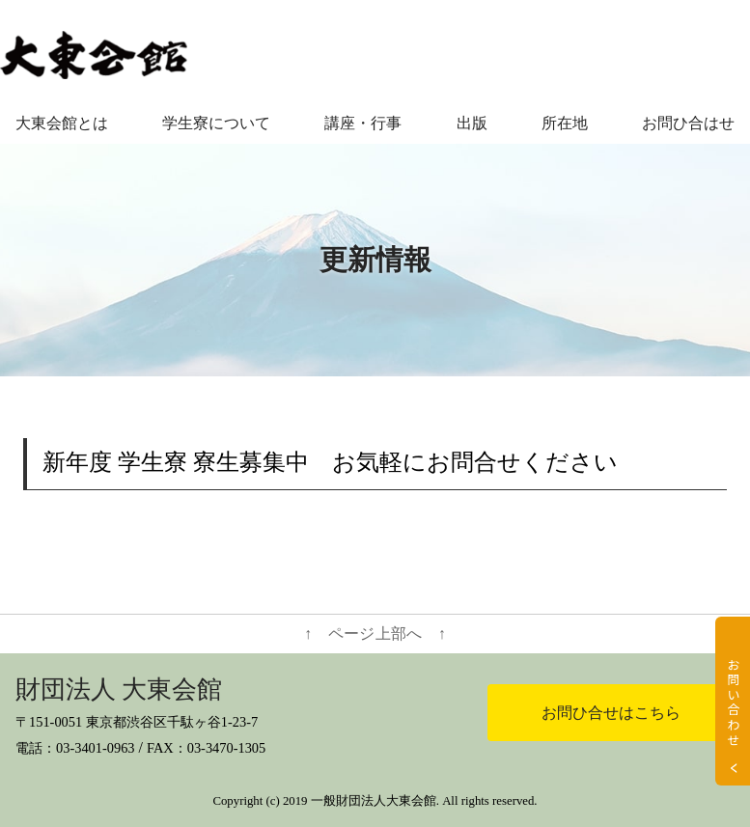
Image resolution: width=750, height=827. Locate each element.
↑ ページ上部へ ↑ (375, 633)
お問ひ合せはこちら (611, 712)
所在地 (565, 123)
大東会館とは (61, 123)
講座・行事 (363, 123)
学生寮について (216, 123)
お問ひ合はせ (688, 123)
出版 (472, 123)
